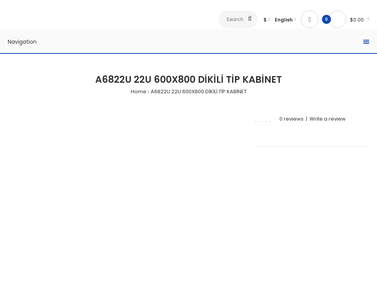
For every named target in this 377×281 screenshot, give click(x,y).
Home (138, 91)
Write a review (327, 119)
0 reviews (291, 119)
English (284, 19)
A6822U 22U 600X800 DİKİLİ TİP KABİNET (199, 91)
